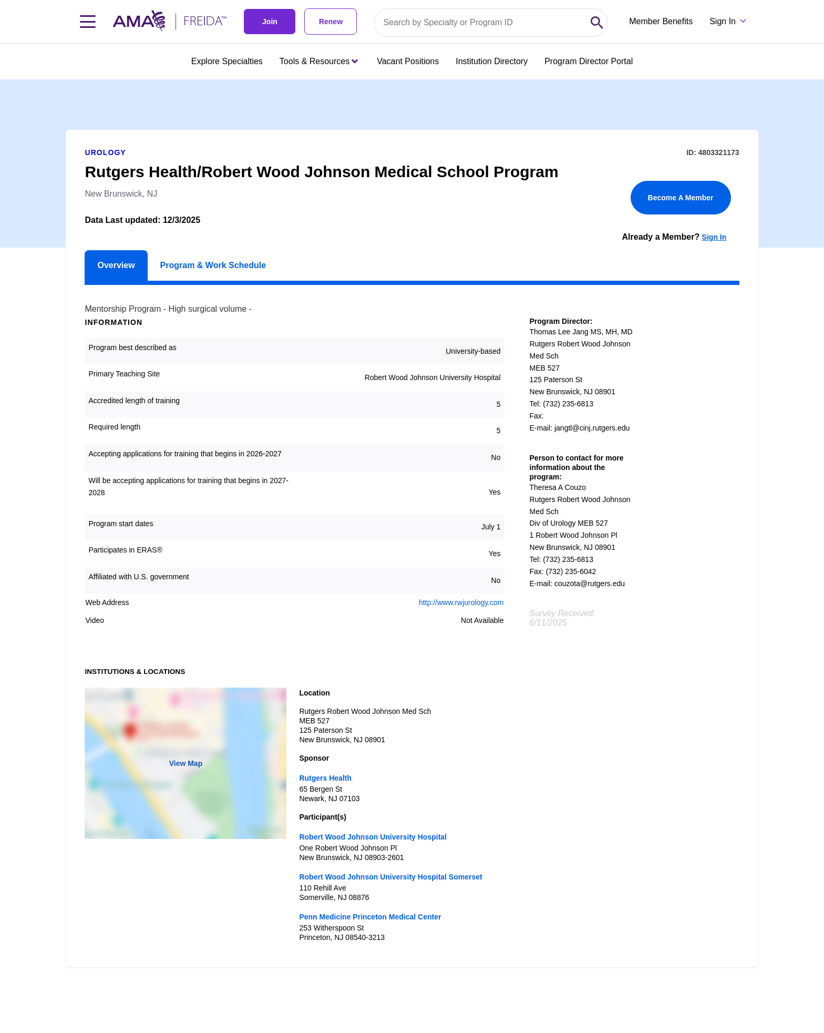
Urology (105, 152)
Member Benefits (661, 21)
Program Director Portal (588, 61)
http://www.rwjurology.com (461, 602)
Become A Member (681, 197)
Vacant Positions (408, 61)
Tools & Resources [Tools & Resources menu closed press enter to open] (319, 61)
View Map (186, 763)
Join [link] (269, 21)
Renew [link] (331, 21)
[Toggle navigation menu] (88, 21)
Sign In (714, 237)
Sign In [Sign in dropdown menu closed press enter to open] (722, 21)
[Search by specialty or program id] (480, 22)
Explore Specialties (227, 61)
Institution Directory (492, 61)
